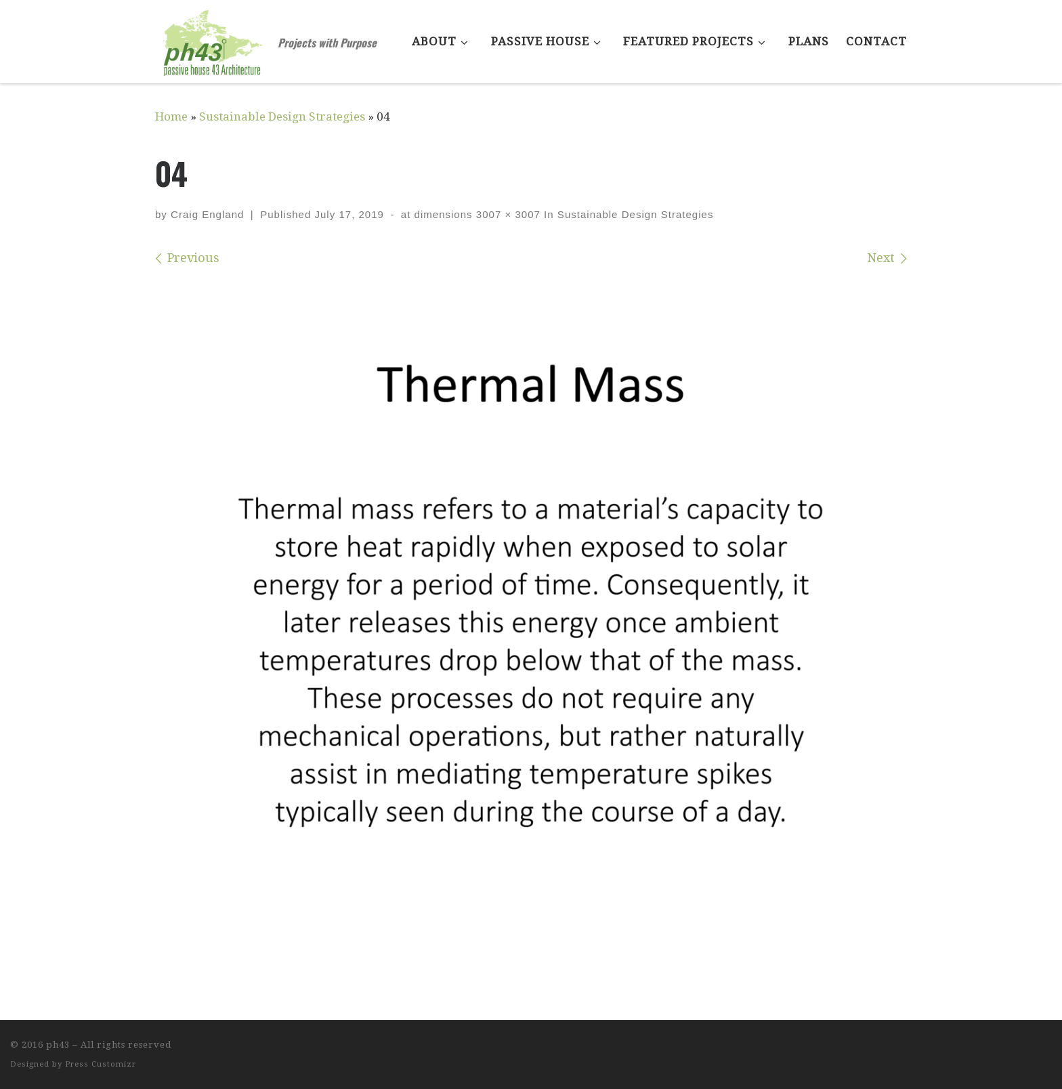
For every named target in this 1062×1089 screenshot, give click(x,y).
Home (171, 116)
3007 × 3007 (506, 214)
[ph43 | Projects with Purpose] (214, 37)
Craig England (207, 214)
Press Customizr (100, 1064)
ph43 (58, 1045)
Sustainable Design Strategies (282, 116)
